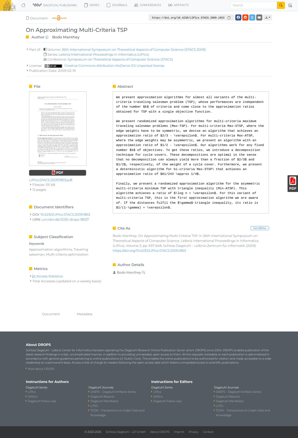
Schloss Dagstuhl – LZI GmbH (126, 432)
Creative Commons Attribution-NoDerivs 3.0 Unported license (104, 66)
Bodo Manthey (65, 37)
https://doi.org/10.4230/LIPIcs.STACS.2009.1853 (149, 251)
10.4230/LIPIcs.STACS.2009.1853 (65, 214)
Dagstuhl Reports (102, 396)
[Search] (253, 5)
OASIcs (32, 396)
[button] (55, 5)
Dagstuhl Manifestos (104, 401)
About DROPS (159, 432)
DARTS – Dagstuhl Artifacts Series (113, 392)
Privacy (193, 432)
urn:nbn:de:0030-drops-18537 (65, 219)
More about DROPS (41, 369)
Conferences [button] (147, 5)
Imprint (179, 432)
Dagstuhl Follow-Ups (42, 401)
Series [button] (91, 5)
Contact (208, 432)
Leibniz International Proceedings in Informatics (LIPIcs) (104, 54)
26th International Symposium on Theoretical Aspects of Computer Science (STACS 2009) (134, 49)
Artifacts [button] (178, 5)
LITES (94, 406)
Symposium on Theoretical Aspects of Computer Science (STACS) (120, 59)
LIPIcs (32, 392)
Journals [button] (116, 5)
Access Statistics (47, 276)
